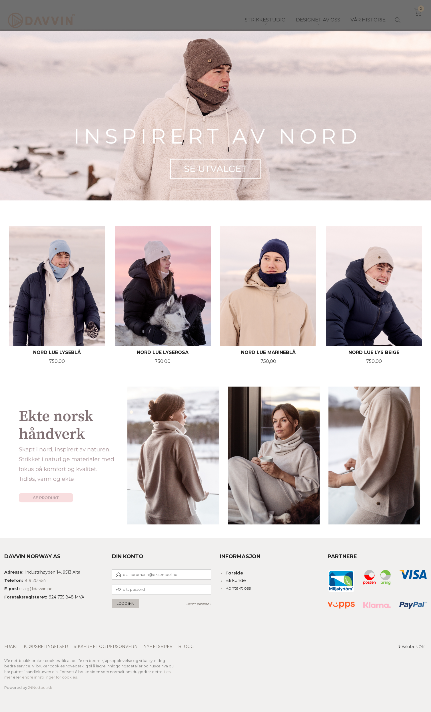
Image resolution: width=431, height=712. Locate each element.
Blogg (186, 646)
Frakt (11, 646)
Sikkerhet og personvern (106, 646)
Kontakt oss (238, 588)
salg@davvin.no (37, 588)
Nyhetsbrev (158, 646)
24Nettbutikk (40, 687)
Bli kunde (235, 580)
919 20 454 (35, 580)
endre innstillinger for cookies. (50, 677)
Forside (234, 573)
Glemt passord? (198, 604)
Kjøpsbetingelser (46, 646)
